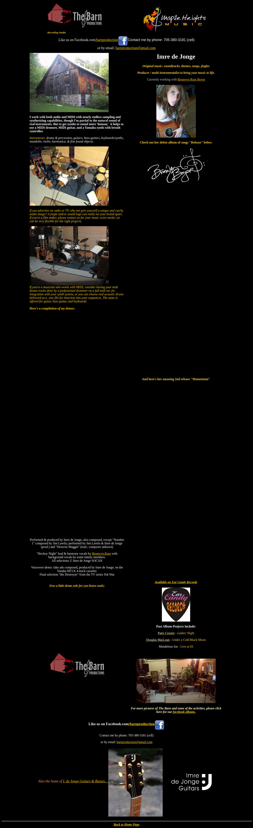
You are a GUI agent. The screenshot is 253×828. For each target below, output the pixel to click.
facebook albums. (184, 712)
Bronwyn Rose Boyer (191, 79)
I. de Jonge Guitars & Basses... (85, 781)
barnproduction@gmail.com (135, 48)
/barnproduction (106, 40)
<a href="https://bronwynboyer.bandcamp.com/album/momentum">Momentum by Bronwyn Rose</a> (176, 468)
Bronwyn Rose (101, 553)
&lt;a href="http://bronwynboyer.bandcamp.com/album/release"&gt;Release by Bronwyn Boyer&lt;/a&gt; (176, 280)
